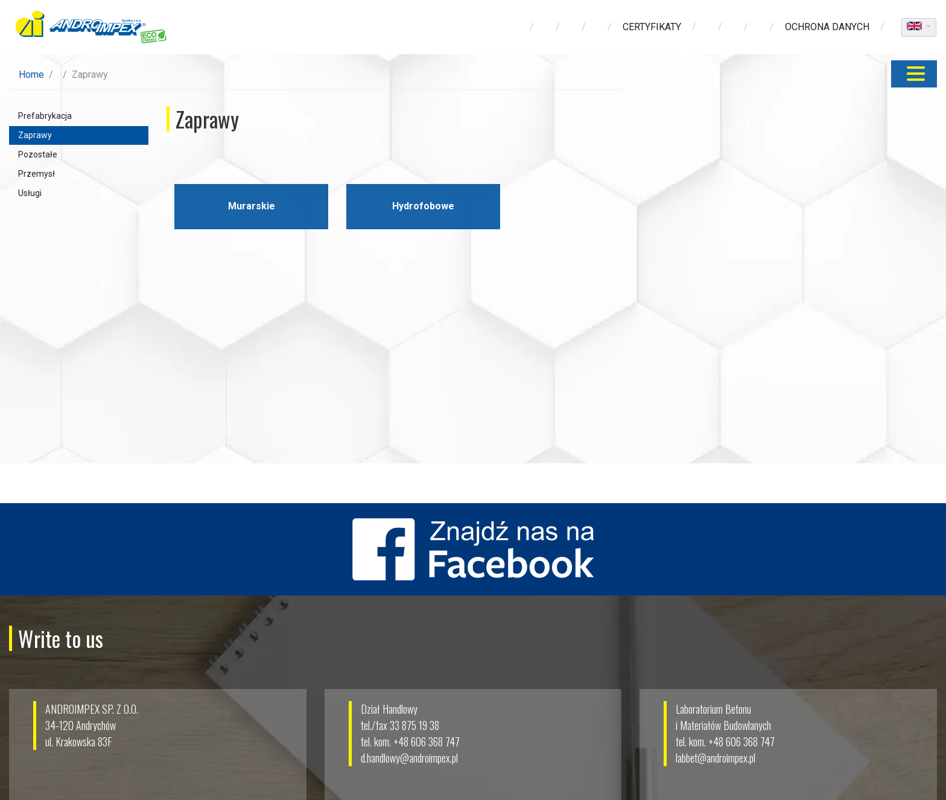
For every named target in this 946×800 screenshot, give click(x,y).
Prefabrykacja (45, 116)
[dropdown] (918, 27)
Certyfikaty (652, 27)
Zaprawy (35, 135)
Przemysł (36, 174)
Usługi (30, 193)
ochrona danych (827, 27)
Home (31, 74)
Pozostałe (37, 154)
